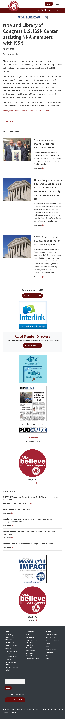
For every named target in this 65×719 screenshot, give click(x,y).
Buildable (13, 712)
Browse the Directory (32, 345)
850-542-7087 (20, 695)
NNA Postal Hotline (11, 656)
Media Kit (8, 670)
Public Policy (9, 635)
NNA (47, 646)
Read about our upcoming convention (17, 503)
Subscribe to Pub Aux (11, 667)
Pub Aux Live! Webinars (33, 658)
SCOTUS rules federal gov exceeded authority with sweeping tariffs (47, 240)
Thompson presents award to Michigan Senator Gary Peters (45, 144)
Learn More (32, 483)
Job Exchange (30, 651)
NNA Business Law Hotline (11, 652)
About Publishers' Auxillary (10, 663)
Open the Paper (32, 437)
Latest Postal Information (9, 638)
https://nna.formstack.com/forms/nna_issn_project (26, 110)
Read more (39, 168)
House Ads (29, 648)
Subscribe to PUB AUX (32, 442)
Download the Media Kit (32, 296)
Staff (47, 656)
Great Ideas (29, 645)
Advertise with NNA (32, 290)
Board (48, 658)
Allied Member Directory (32, 336)
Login (49, 4)
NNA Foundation (51, 649)
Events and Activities (11, 646)
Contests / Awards (52, 637)
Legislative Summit (52, 640)
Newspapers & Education (30, 654)
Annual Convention (52, 635)
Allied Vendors (30, 637)
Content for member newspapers (32, 641)
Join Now (8, 648)
